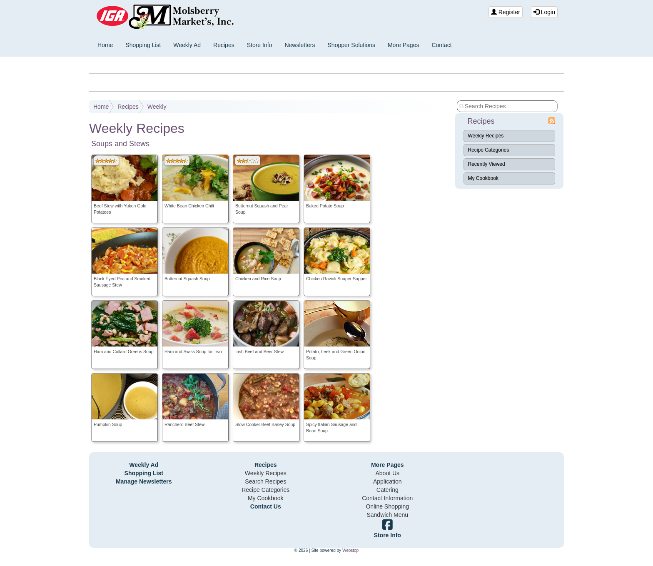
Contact (441, 45)
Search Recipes (265, 481)
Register (505, 12)
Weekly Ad (187, 45)
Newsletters (299, 45)
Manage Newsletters (144, 481)
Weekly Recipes (486, 136)
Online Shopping (387, 506)
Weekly (157, 106)
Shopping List (143, 45)
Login (544, 12)
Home (105, 45)
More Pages (403, 45)
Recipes (223, 45)
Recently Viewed (486, 164)
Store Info (259, 45)
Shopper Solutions (351, 45)
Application (387, 481)
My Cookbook (483, 178)
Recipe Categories (488, 150)
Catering (387, 489)
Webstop (350, 550)
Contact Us (265, 506)
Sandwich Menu (387, 514)
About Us (387, 473)
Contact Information (387, 498)
